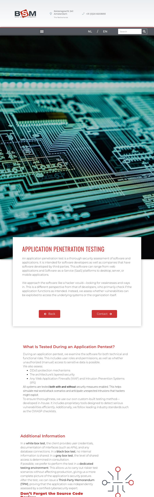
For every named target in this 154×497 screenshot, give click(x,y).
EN (105, 31)
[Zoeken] (144, 31)
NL (90, 31)
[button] (42, 31)
